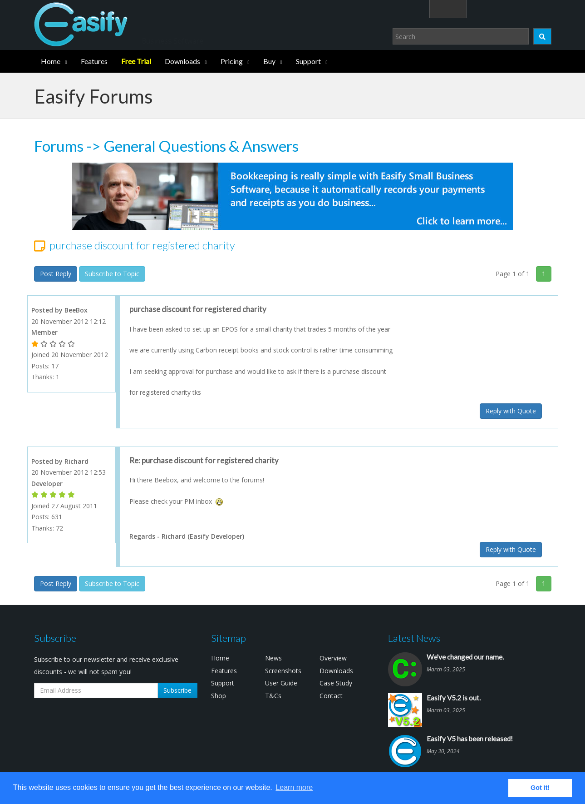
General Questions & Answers (201, 146)
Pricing (232, 61)
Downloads (182, 61)
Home (50, 61)
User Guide (281, 683)
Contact (331, 695)
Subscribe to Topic (112, 273)
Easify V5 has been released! (470, 739)
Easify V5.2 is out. (454, 698)
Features (94, 61)
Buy (269, 61)
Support (308, 61)
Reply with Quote (511, 411)
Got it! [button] (540, 787)
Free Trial (136, 61)
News (273, 658)
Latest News (414, 638)
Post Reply (55, 273)
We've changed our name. (465, 657)
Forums (59, 146)
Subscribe (177, 690)
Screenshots (283, 670)
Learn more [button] (294, 787)
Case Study (336, 683)
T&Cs (273, 695)
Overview (333, 658)
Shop (218, 695)
